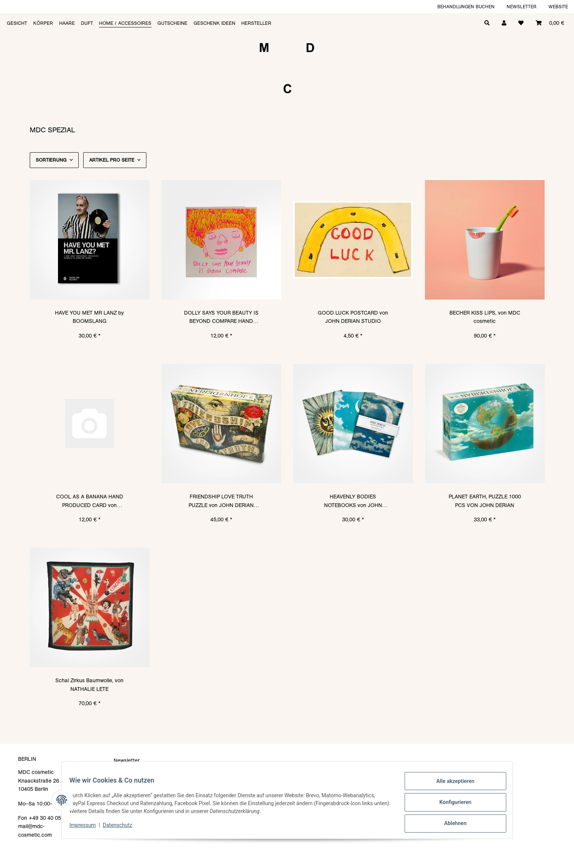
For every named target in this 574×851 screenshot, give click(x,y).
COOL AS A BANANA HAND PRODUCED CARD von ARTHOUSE (89, 501)
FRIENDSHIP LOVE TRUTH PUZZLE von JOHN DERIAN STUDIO (221, 501)
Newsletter (521, 6)
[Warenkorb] (550, 22)
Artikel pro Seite (111, 160)
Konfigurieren (451, 805)
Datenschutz (121, 828)
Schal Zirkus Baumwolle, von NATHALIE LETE (89, 684)
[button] (504, 22)
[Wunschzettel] (521, 22)
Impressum (87, 828)
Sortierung (51, 160)
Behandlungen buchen (466, 6)
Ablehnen (451, 824)
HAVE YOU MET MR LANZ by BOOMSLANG (89, 316)
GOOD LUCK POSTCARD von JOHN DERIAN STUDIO (353, 316)
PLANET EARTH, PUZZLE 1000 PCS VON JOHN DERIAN (485, 500)
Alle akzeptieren (451, 785)
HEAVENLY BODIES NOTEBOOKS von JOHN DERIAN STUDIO (353, 501)
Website (558, 6)
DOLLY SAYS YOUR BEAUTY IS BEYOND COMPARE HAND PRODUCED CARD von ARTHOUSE (221, 317)
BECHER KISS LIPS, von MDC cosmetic (484, 316)
